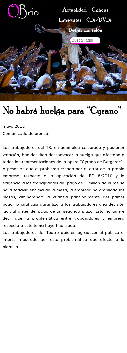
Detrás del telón (85, 30)
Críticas (100, 10)
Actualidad (74, 10)
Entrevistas (70, 20)
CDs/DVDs (99, 20)
